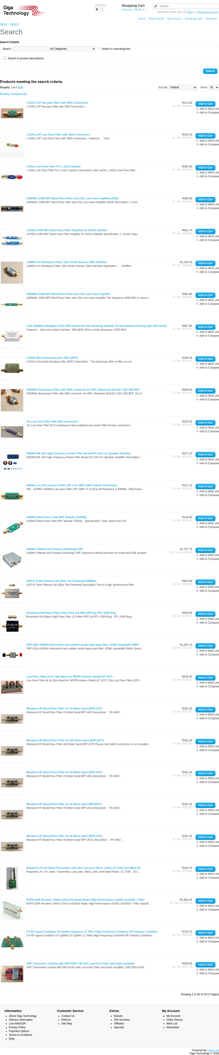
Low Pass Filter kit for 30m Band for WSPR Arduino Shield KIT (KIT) (69, 676)
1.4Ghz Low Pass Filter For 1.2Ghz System (53, 166)
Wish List (171, 1023)
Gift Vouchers (122, 1019)
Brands (118, 1016)
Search (14, 24)
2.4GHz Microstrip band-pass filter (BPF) (52, 357)
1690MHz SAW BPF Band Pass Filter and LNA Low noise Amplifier (68, 294)
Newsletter (172, 1027)
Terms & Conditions (20, 1034)
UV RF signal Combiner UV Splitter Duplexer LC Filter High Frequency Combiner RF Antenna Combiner (92, 931)
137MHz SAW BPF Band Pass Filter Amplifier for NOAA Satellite (66, 230)
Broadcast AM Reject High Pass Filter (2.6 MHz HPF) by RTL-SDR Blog (71, 612)
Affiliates (119, 1023)
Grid (20, 87)
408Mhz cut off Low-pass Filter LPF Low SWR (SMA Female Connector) (71, 485)
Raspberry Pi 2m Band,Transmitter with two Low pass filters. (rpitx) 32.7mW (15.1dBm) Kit (83, 868)
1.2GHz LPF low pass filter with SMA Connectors (57, 102)
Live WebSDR (17, 1023)
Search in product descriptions (26, 58)
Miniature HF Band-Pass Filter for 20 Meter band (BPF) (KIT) (64, 772)
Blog (11, 1038)
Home (141, 18)
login (190, 12)
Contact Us (68, 1016)
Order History (174, 1019)
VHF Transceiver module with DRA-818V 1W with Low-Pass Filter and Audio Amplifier (80, 963)
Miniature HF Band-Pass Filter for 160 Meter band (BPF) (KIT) (65, 740)
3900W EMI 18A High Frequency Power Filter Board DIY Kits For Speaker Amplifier (78, 453)
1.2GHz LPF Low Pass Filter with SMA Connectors (58, 134)
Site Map (66, 1023)
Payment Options (19, 1031)
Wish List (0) (156, 18)
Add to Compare (209, 112)
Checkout (211, 18)
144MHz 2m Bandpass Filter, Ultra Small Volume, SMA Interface (66, 262)
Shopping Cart (193, 18)
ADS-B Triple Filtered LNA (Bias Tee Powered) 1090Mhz (61, 581)
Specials (119, 1027)
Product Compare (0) (13, 94)
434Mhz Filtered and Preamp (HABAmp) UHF (54, 549)
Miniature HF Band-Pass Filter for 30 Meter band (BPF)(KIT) (64, 804)
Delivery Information (21, 1019)
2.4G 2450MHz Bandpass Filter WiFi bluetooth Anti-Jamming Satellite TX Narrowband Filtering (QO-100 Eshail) (96, 326)
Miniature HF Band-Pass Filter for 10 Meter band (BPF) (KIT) (64, 708)
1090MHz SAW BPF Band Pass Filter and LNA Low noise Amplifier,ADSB (72, 198)
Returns (66, 1019)
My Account (174, 18)
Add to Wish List (209, 108)
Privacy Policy (17, 1027)
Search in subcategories (116, 48)
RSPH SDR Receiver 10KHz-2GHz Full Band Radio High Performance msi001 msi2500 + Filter (85, 899)
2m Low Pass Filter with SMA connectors (52, 421)
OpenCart (213, 1050)
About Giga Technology (23, 1016)
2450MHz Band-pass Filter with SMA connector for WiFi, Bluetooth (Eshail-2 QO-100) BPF (83, 389)
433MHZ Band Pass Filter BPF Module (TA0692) (56, 517)
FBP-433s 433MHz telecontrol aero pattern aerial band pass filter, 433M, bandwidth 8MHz (82, 644)
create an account (207, 12)
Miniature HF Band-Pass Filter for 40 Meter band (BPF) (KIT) (64, 836)
